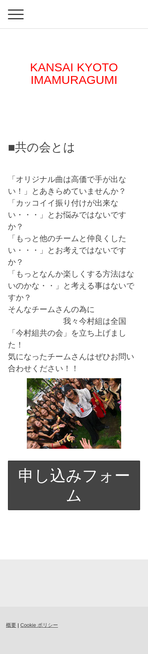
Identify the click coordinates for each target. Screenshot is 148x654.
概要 (11, 625)
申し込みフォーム (74, 485)
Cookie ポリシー (39, 625)
